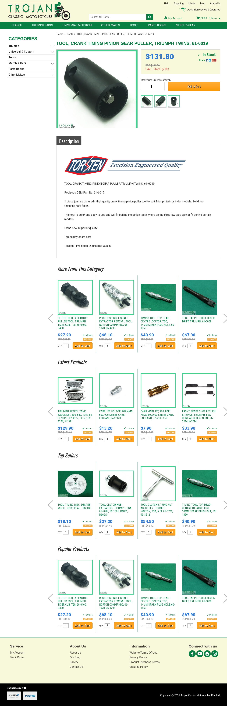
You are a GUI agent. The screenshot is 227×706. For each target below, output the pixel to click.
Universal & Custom (77, 25)
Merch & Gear (185, 25)
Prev (50, 318)
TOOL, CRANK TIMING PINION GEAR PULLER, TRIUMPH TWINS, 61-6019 (115, 34)
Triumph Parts (42, 25)
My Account (17, 652)
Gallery (74, 662)
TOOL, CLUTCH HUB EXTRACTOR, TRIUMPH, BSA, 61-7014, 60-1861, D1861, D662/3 (115, 509)
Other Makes (110, 25)
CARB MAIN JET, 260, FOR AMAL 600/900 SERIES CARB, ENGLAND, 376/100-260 (157, 415)
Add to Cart (194, 86)
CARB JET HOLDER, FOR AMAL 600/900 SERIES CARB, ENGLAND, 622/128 (116, 415)
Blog (202, 3)
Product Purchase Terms (144, 662)
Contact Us (76, 666)
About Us (215, 3)
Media (192, 3)
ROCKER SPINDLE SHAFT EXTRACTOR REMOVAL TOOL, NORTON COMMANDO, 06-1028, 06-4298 (115, 323)
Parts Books (157, 25)
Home (60, 34)
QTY (60, 346)
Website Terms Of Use (143, 652)
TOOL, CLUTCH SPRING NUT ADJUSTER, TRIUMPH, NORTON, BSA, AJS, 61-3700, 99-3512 (157, 509)
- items (208, 18)
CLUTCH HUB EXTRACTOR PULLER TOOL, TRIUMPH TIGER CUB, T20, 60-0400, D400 (72, 323)
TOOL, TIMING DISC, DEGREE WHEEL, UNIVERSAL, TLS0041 (74, 506)
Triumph (14, 46)
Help (166, 3)
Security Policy (138, 666)
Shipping (179, 3)
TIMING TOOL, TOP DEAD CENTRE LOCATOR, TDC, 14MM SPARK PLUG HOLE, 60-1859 (158, 323)
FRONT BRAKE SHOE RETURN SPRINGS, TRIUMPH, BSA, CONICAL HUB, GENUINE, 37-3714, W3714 (198, 416)
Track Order (17, 657)
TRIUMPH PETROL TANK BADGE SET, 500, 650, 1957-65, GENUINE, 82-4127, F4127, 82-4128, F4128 (75, 416)
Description (69, 140)
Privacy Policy (138, 657)
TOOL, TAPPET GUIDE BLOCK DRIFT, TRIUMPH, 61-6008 (198, 319)
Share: (207, 60)
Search (17, 25)
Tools (134, 25)
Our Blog (75, 657)
